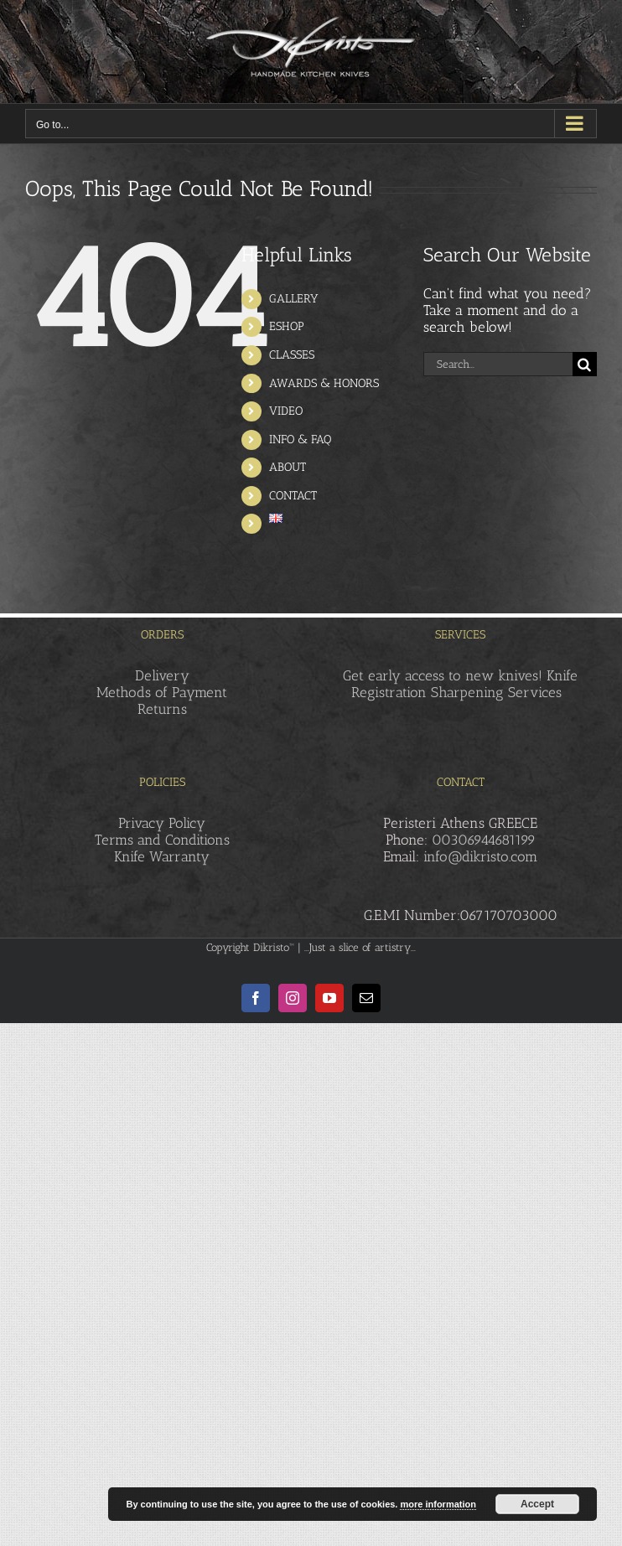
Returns (162, 709)
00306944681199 (484, 839)
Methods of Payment (161, 692)
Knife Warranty (162, 856)
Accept (537, 1504)
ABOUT (287, 467)
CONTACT (293, 496)
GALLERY (294, 299)
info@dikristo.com (480, 856)
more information (437, 1504)
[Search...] (498, 364)
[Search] (585, 364)
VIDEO (286, 411)
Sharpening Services (496, 692)
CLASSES (291, 355)
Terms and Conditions (162, 839)
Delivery (162, 675)
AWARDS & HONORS (324, 383)
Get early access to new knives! (442, 675)
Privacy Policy (161, 822)
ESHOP (286, 326)
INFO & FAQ (300, 439)
